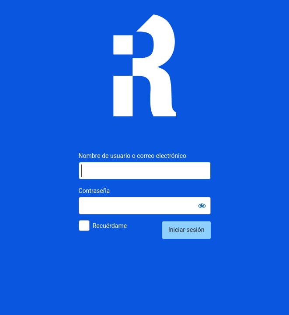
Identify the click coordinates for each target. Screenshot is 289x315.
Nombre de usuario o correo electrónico (133, 155)
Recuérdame (110, 225)
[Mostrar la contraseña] (202, 205)
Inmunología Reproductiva (144, 72)
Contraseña (94, 190)
